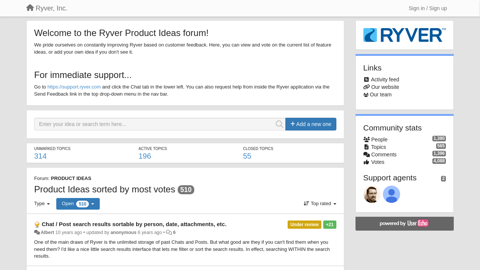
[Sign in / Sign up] (428, 8)
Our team (381, 95)
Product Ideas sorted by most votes (104, 189)
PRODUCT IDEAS (71, 178)
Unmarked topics (52, 149)
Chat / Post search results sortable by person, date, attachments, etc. (134, 224)
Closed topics (258, 149)
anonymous (123, 232)
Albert (47, 232)
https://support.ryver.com (73, 87)
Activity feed (385, 79)
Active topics (152, 149)
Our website (385, 87)
